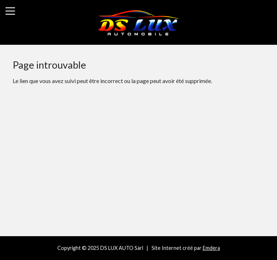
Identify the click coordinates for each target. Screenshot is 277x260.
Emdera (211, 248)
